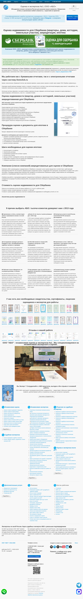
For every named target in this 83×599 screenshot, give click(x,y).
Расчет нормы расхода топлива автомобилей (40, 445)
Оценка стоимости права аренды (11, 411)
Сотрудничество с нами (61, 502)
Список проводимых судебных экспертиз (13, 437)
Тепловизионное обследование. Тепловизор (41, 423)
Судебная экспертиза (12, 435)
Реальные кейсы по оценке (62, 493)
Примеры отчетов (34, 506)
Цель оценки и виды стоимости (37, 512)
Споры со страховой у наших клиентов (64, 457)
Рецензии (34, 1)
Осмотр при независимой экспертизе (38, 511)
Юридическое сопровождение (10, 488)
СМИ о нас (58, 489)
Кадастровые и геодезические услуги (38, 466)
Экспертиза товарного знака (36, 475)
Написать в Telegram (34, 556)
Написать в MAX (33, 560)
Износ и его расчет (34, 501)
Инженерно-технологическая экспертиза (39, 434)
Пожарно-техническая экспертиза (37, 452)
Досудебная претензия (9, 491)
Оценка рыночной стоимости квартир (12, 416)
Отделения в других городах (62, 509)
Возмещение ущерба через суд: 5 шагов (39, 499)
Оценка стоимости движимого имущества (13, 410)
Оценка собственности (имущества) (12, 413)
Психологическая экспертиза (36, 471)
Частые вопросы (33, 488)
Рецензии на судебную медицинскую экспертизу (66, 416)
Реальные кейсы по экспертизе (63, 494)
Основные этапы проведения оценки (12, 426)
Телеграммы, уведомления (36, 502)
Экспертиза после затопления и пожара (40, 421)
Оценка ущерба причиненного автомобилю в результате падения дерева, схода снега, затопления (66, 468)
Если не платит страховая (61, 452)
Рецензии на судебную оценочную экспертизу (66, 411)
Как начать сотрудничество (46, 396)
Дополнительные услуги (13, 485)
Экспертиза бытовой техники (36, 453)
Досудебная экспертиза (35, 504)
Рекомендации (59, 511)
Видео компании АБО (60, 498)
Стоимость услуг (59, 512)
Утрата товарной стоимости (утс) (63, 458)
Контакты (47, 1)
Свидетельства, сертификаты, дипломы (65, 499)
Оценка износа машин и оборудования (38, 439)
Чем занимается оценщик (35, 514)
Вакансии (58, 504)
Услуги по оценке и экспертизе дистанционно (66, 491)
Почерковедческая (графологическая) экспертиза (41, 440)
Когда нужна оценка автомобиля (11, 424)
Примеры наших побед (35, 507)
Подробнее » (6, 429)
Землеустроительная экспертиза (37, 465)
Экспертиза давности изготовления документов (40, 450)
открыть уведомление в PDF (63, 71)
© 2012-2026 (12, 543)
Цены (40, 1)
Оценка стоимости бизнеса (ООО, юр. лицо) (14, 419)
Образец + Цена (72, 17)
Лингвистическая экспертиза (36, 444)
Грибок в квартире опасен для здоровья (39, 509)
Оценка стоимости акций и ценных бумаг (13, 421)
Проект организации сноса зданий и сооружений (40, 458)
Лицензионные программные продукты (64, 496)
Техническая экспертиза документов (38, 442)
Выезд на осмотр (59, 507)
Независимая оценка (12, 407)
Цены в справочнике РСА (35, 494)
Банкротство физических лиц (10, 489)
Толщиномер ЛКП (8, 493)
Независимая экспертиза (39, 407)
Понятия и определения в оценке (37, 515)
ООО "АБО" (5, 543)
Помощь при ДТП (59, 506)
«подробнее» (38, 64)
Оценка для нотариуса (9, 418)
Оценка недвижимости (9, 415)
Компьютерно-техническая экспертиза (38, 460)
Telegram (48, 18)
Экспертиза (25, 1)
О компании (58, 488)
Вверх (76, 543)
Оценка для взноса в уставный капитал (12, 423)
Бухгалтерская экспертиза (35, 473)
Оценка (16, 1)
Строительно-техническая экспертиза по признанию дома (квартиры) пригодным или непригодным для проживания (39, 415)
